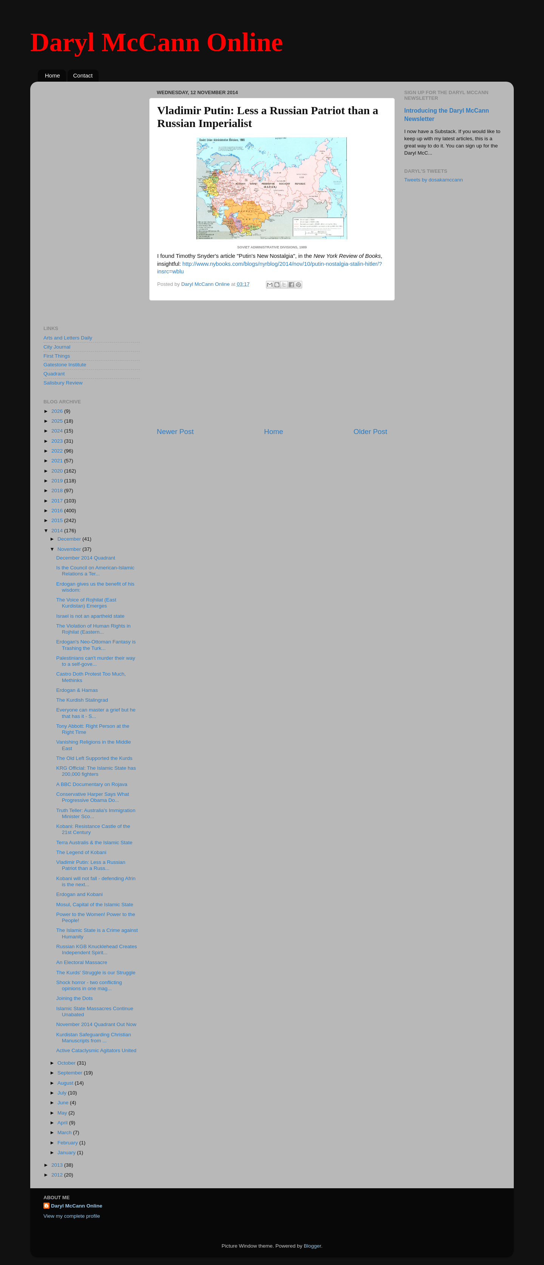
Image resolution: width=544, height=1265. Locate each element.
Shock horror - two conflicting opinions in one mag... (89, 985)
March (65, 1132)
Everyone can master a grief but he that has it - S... (96, 713)
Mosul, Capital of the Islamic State (94, 904)
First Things (56, 356)
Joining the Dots (74, 998)
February (68, 1143)
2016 (57, 510)
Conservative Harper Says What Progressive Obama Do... (92, 797)
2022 (57, 451)
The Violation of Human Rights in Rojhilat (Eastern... (93, 629)
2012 (57, 1175)
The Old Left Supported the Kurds (94, 758)
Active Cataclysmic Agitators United (96, 1050)
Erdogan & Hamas (77, 690)
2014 (57, 530)
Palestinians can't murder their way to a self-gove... (95, 661)
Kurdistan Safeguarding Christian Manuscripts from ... (93, 1037)
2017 (57, 501)
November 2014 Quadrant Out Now (96, 1024)
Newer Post (175, 432)
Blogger (312, 1246)
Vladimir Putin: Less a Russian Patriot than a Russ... (90, 865)
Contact (83, 75)
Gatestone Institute (64, 364)
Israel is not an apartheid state (90, 616)
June (63, 1102)
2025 (57, 421)
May (62, 1113)
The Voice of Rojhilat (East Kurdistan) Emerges (86, 603)
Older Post (370, 432)
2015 (57, 520)
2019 (57, 481)
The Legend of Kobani (81, 852)
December (69, 539)
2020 (57, 471)
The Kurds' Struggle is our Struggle (96, 972)
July (62, 1093)
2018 (57, 490)
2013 (57, 1165)
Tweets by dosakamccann (433, 180)
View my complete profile (71, 1216)
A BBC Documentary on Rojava (91, 784)
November (69, 549)
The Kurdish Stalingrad (82, 700)
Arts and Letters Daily (67, 338)
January (67, 1152)
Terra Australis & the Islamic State (94, 842)
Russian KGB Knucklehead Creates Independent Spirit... (96, 949)
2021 (57, 461)
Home (52, 75)
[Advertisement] (272, 364)
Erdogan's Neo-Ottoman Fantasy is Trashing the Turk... (96, 645)
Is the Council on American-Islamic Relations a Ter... (95, 571)
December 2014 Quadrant (85, 558)
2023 (57, 441)
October (67, 1063)
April (63, 1122)
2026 (57, 411)
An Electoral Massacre (81, 962)
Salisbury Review (63, 383)
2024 (57, 431)
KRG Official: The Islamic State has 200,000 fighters (96, 771)
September (70, 1073)
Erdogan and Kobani (79, 894)
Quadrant (54, 374)
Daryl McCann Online (156, 42)
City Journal (56, 347)
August (66, 1083)
